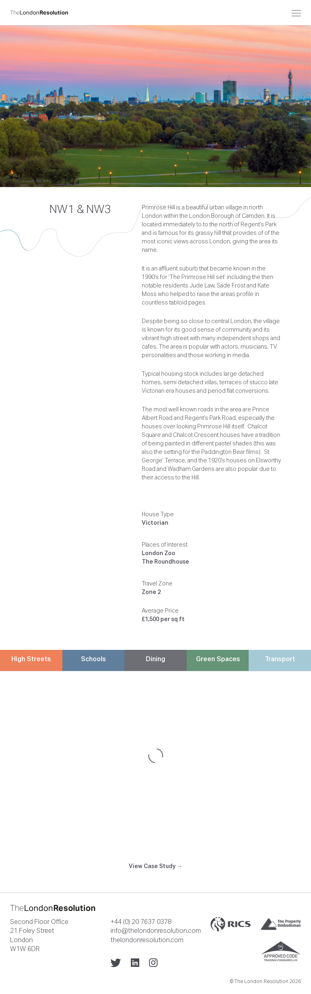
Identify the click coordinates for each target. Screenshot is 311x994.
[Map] (155, 755)
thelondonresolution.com (147, 939)
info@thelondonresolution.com (156, 930)
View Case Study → (156, 866)
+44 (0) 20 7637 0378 (141, 921)
